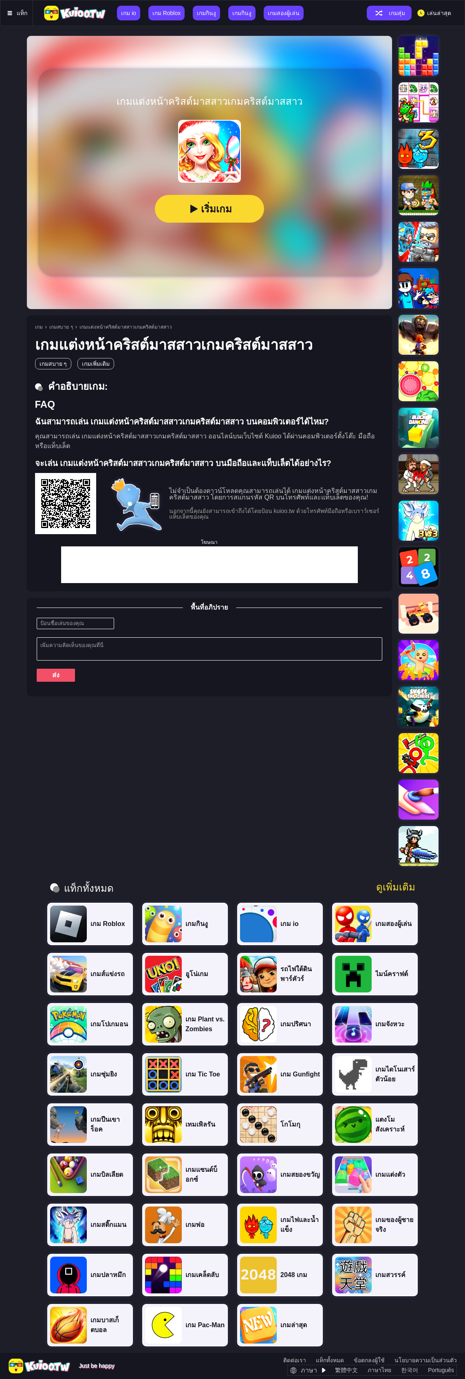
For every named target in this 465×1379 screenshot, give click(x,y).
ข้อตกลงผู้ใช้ (369, 1360)
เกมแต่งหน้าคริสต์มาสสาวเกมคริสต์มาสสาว (125, 327)
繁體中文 (346, 1370)
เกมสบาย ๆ (61, 327)
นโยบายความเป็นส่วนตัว (425, 1360)
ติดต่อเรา (294, 1360)
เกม (39, 327)
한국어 (409, 1370)
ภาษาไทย (379, 1370)
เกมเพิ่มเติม (96, 363)
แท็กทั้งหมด (330, 1360)
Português (441, 1370)
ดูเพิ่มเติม (395, 887)
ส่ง (56, 675)
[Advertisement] (209, 564)
